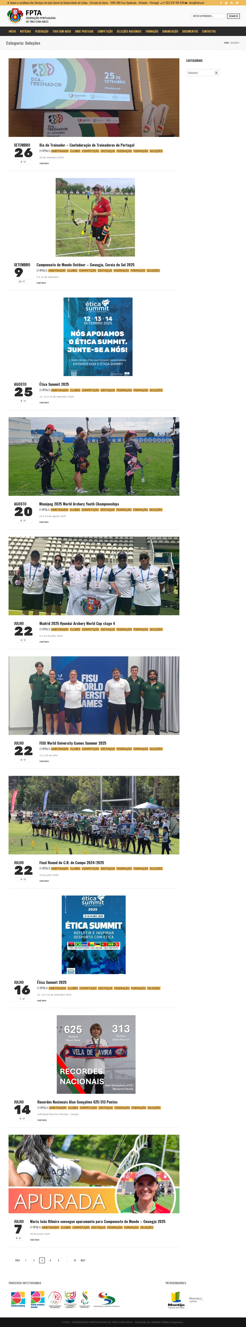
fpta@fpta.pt (196, 3)
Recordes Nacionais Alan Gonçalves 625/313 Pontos (77, 1102)
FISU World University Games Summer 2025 (72, 743)
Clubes (75, 151)
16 (75, 1260)
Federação (124, 151)
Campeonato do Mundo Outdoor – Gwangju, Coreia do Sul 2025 (85, 264)
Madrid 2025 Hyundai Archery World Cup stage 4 (77, 623)
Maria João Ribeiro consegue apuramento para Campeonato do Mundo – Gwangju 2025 (97, 1221)
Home (226, 42)
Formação (141, 151)
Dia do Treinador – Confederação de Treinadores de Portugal (86, 145)
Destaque (108, 151)
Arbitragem (59, 151)
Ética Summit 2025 (54, 384)
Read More (44, 163)
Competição (90, 151)
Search (233, 16)
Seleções (234, 42)
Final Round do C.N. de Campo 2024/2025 (71, 862)
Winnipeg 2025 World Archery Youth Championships (79, 503)
